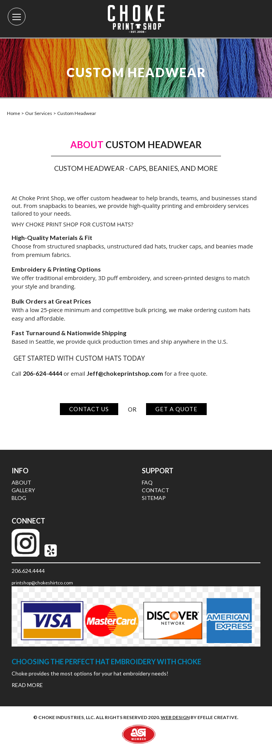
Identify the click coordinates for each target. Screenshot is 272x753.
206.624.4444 (28, 570)
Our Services (38, 113)
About (21, 482)
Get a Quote (176, 408)
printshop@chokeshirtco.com (42, 583)
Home (13, 113)
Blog (19, 498)
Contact (155, 490)
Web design (175, 717)
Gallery (23, 490)
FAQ (147, 482)
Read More (27, 685)
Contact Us (89, 408)
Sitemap (154, 498)
